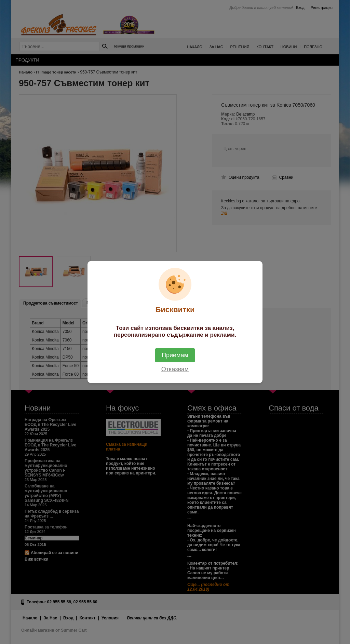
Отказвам (175, 368)
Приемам (175, 354)
